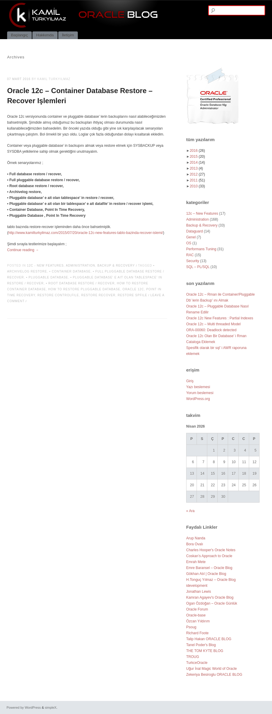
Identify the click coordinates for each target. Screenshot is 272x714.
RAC (190, 255)
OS (188, 243)
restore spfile (132, 295)
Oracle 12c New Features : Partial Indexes (219, 318)
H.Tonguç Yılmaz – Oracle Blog (211, 580)
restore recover (98, 295)
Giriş (190, 381)
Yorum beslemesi (200, 393)
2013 (196, 168)
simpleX (50, 707)
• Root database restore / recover (80, 283)
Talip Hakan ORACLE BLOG (208, 639)
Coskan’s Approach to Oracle (209, 556)
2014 (197, 162)
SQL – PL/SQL (198, 267)
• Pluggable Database (47, 277)
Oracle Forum (197, 609)
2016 (197, 151)
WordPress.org (198, 399)
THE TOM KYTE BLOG (204, 651)
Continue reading (23, 250)
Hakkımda (45, 35)
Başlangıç (19, 35)
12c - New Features (45, 265)
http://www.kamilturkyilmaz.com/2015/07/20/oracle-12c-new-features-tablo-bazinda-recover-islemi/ (85, 233)
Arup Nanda (195, 538)
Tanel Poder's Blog (201, 645)
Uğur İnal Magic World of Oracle (211, 669)
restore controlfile (58, 295)
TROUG (192, 657)
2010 (197, 186)
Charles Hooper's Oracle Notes (210, 550)
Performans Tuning (201, 249)
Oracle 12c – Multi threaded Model (213, 324)
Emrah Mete (195, 562)
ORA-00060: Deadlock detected (211, 330)
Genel (191, 237)
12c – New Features (202, 213)
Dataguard (194, 231)
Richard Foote (197, 633)
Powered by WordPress (24, 707)
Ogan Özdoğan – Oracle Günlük (211, 603)
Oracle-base (195, 615)
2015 (197, 156)
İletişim (68, 35)
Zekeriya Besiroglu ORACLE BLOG (214, 674)
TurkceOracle (197, 663)
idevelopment (196, 586)
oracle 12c (133, 289)
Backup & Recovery (116, 265)
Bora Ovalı (194, 544)
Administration (80, 265)
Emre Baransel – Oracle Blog (209, 568)
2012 (197, 174)
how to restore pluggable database (84, 289)
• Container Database (70, 271)
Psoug (191, 627)
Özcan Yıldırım (198, 621)
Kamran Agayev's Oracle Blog (209, 597)
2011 (197, 180)
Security (192, 261)
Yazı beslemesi (198, 387)
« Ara (190, 511)
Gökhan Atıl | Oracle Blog (206, 574)
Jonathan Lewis (198, 591)
